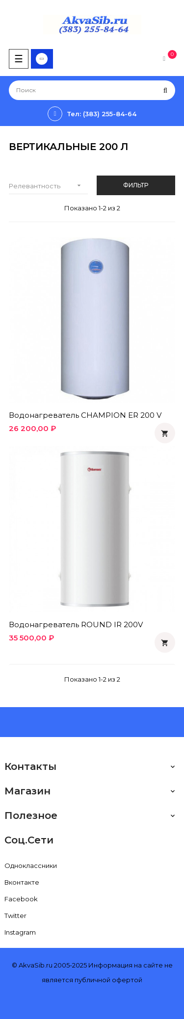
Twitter (15, 915)
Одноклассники (30, 865)
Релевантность (48, 185)
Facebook (21, 899)
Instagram (20, 932)
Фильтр (135, 185)
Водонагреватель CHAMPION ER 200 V (85, 415)
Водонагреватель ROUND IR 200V (76, 624)
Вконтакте (21, 882)
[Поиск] (92, 90)
